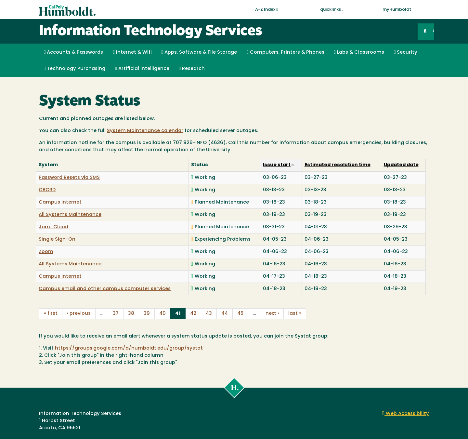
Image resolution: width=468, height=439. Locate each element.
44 (224, 313)
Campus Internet (60, 202)
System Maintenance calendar (145, 130)
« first (51, 313)
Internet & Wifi (132, 52)
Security (405, 52)
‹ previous (79, 313)
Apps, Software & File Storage (199, 52)
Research (192, 68)
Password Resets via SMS (69, 177)
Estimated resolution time (337, 165)
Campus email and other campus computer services (105, 288)
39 (147, 313)
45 (240, 313)
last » (294, 313)
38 (131, 313)
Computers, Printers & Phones (285, 52)
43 (209, 313)
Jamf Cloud (53, 227)
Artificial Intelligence (142, 68)
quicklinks (332, 9)
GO (433, 31)
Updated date (401, 165)
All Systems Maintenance (70, 214)
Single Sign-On (57, 239)
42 (193, 313)
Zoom (46, 251)
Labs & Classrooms (359, 52)
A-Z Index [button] (266, 9)
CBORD (47, 190)
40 (162, 313)
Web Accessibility (405, 413)
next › (272, 313)
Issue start (279, 165)
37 (116, 313)
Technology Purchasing (74, 68)
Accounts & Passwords (73, 52)
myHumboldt (397, 9)
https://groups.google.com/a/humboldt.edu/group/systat (129, 348)
